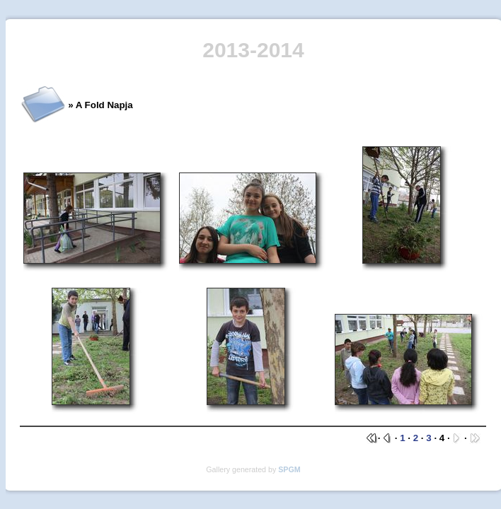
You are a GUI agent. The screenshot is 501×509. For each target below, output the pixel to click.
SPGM (289, 469)
